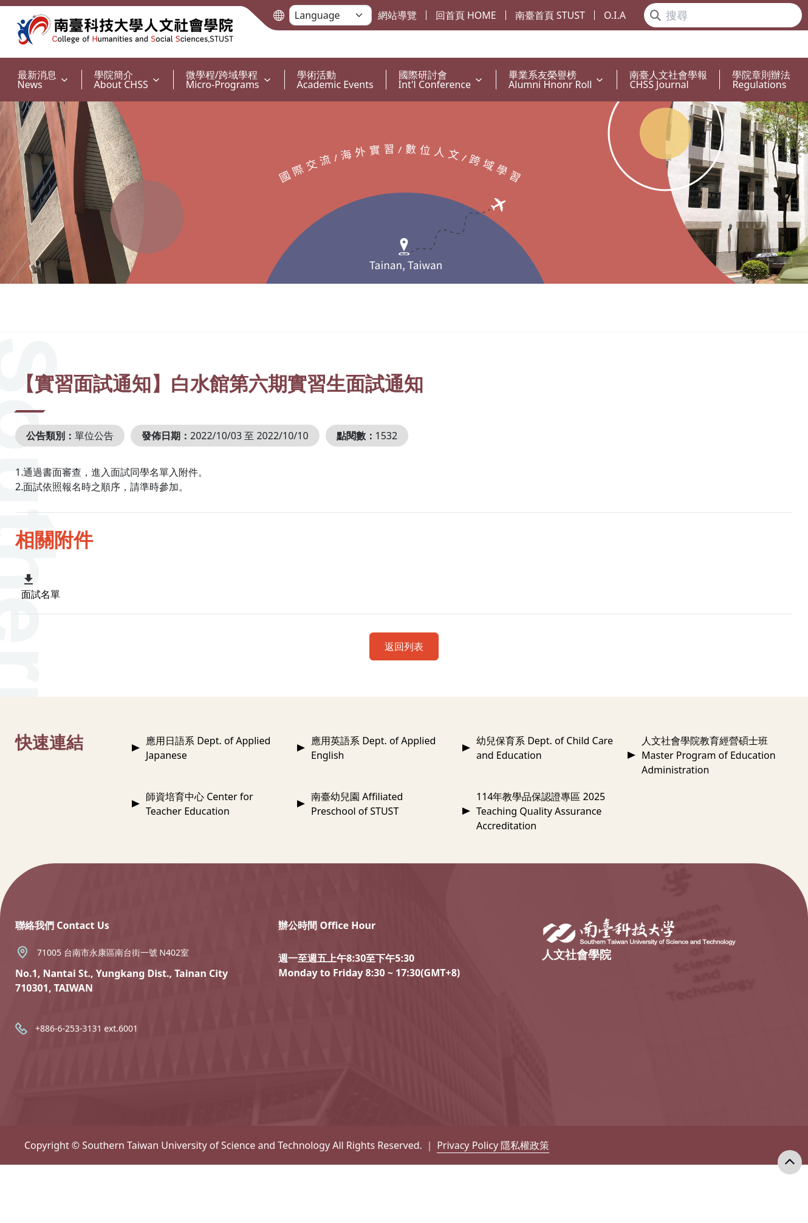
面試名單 (40, 594)
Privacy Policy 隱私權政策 (493, 1145)
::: (3, 68)
